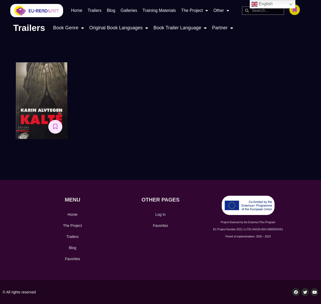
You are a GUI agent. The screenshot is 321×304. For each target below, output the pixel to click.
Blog (111, 10)
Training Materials (159, 10)
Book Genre (68, 28)
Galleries (129, 10)
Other (221, 10)
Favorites (72, 259)
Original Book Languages (118, 28)
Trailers (95, 10)
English (262, 4)
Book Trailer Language (180, 28)
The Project (194, 10)
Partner (222, 28)
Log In (160, 214)
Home (76, 10)
